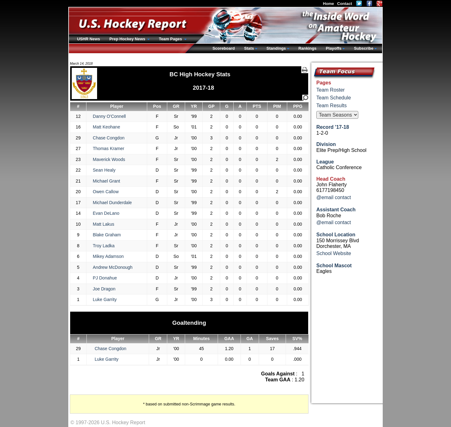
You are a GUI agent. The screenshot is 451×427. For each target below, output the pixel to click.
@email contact (333, 197)
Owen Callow (105, 191)
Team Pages (171, 39)
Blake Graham (107, 234)
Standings (276, 48)
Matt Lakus (103, 224)
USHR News (88, 39)
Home (328, 3)
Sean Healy (104, 170)
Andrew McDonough (112, 267)
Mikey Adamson (108, 256)
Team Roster (330, 90)
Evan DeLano (106, 213)
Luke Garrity (105, 299)
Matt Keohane (106, 126)
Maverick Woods (109, 159)
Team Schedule (333, 97)
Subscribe (363, 48)
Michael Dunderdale (112, 202)
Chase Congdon (108, 137)
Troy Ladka (104, 245)
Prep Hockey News (127, 39)
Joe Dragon (104, 288)
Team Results (331, 105)
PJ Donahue (105, 277)
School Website (333, 253)
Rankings (307, 48)
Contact (344, 3)
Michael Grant (106, 180)
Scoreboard (223, 48)
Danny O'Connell (109, 116)
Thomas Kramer (108, 148)
